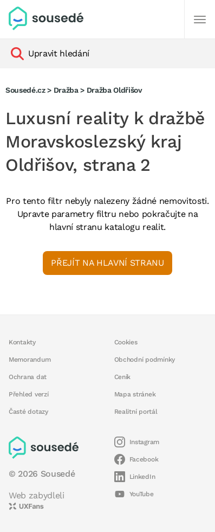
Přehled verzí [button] (29, 394)
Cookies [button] (126, 342)
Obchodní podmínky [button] (144, 359)
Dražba (66, 90)
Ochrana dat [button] (28, 377)
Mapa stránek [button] (135, 394)
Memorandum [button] (29, 359)
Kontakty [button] (22, 342)
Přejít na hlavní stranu (107, 263)
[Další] (199, 19)
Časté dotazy (28, 411)
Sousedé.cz (25, 90)
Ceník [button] (122, 377)
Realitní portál (136, 411)
